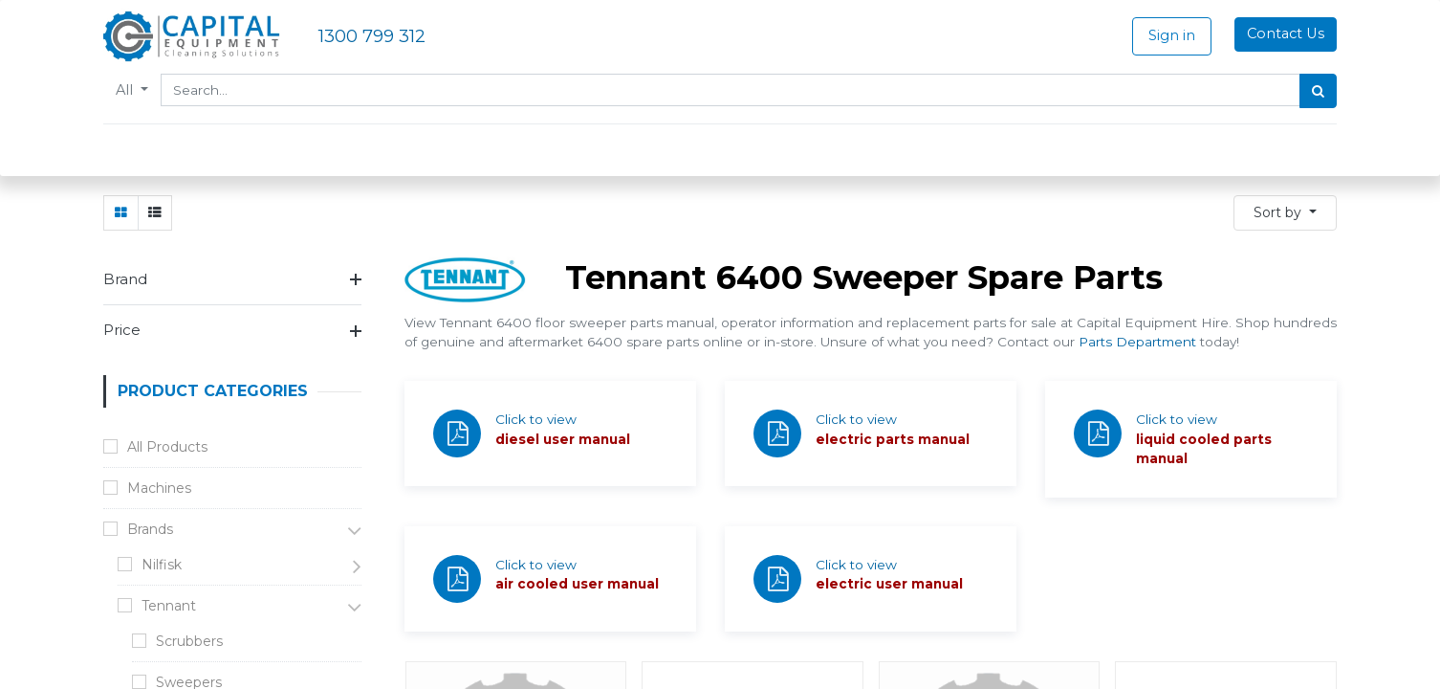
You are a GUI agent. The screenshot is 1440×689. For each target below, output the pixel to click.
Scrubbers (189, 641)
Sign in (1171, 35)
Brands (150, 529)
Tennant (169, 605)
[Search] (1318, 91)
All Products (167, 447)
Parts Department (1137, 341)
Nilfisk (162, 564)
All (126, 90)
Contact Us (1285, 33)
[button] (1285, 213)
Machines (159, 488)
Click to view (536, 419)
